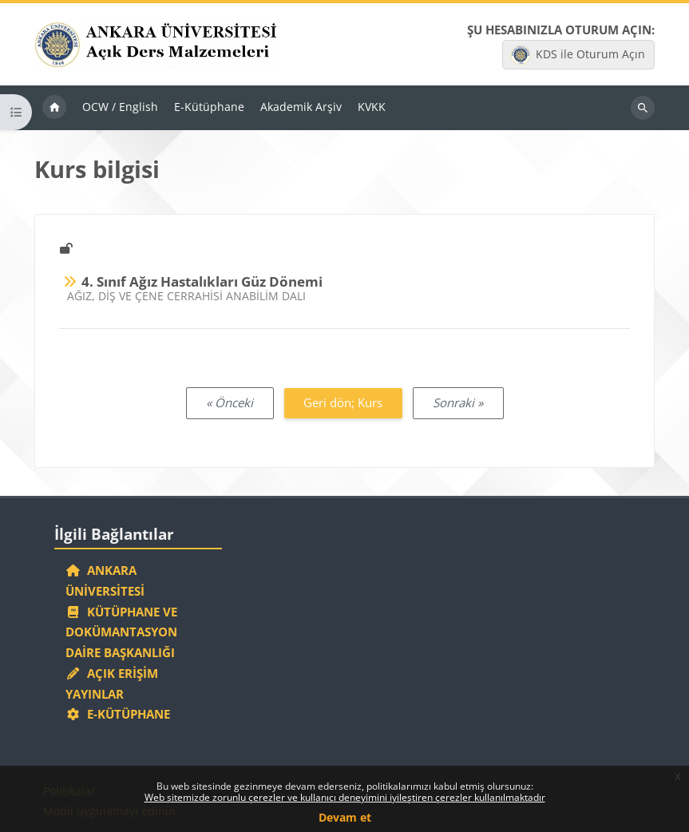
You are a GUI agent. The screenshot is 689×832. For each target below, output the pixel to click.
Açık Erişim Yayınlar (111, 683)
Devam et (345, 817)
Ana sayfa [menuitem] (54, 107)
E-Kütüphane (117, 714)
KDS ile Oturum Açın (578, 55)
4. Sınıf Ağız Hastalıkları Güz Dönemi (202, 281)
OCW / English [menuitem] (120, 106)
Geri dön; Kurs (342, 402)
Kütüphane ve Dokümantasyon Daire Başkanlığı (121, 632)
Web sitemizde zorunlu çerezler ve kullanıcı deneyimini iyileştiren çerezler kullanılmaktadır (345, 797)
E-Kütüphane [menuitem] (209, 106)
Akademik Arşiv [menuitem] (301, 106)
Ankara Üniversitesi (105, 580)
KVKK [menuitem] (372, 106)
